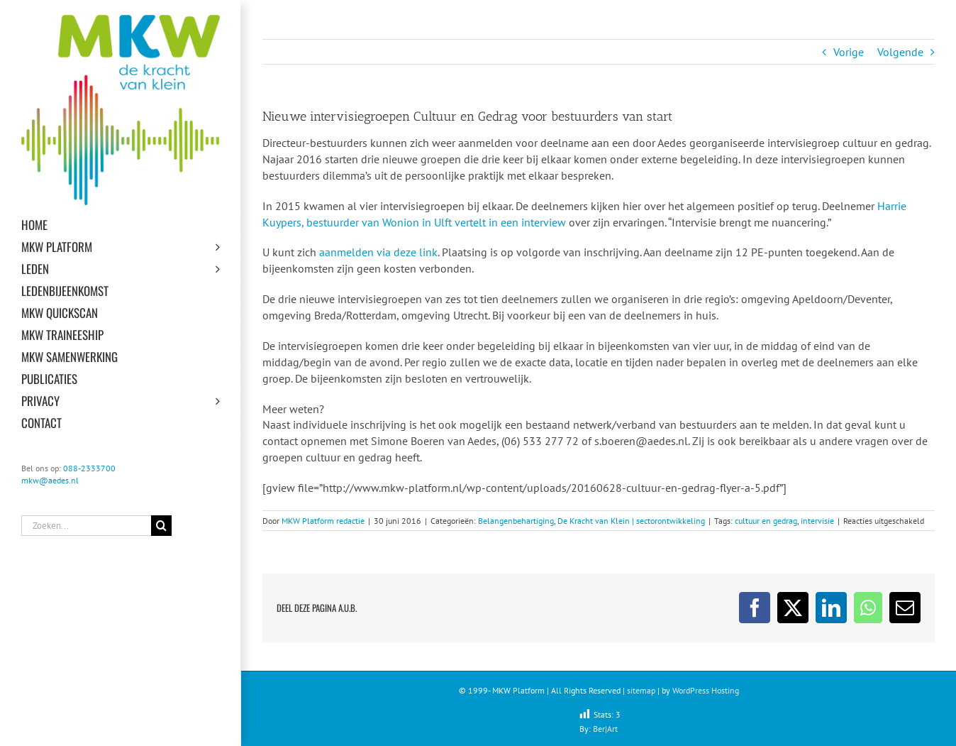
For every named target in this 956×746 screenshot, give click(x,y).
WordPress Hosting (705, 690)
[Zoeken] (161, 525)
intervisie (817, 520)
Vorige (848, 52)
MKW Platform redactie (323, 520)
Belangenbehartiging (516, 520)
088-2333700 (89, 468)
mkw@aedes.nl (50, 480)
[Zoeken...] (86, 525)
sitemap (641, 690)
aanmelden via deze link (378, 252)
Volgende (900, 52)
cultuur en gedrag (766, 520)
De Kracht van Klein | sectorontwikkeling (631, 520)
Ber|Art (605, 728)
